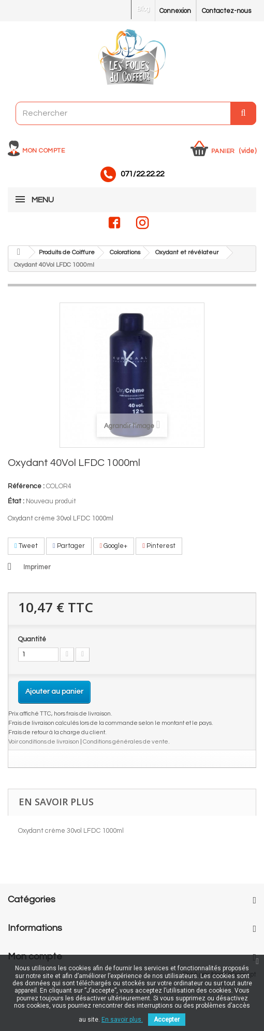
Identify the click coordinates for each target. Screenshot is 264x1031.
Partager (69, 545)
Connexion (175, 11)
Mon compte (43, 150)
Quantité (32, 639)
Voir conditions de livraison (43, 741)
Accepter (167, 1019)
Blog (143, 8)
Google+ (114, 545)
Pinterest (158, 545)
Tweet (26, 545)
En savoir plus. (122, 1019)
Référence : (26, 486)
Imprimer (37, 567)
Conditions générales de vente (125, 741)
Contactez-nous (226, 11)
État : (16, 501)
